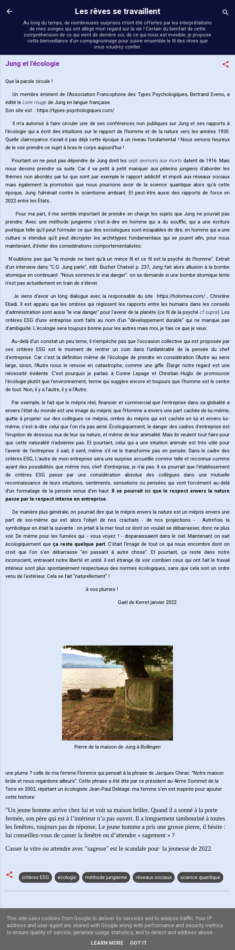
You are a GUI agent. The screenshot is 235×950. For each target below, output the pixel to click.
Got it (138, 943)
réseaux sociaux (154, 877)
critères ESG (35, 877)
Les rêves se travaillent (117, 11)
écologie (67, 877)
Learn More (107, 943)
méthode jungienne (106, 877)
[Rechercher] (226, 13)
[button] (226, 65)
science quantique (200, 877)
